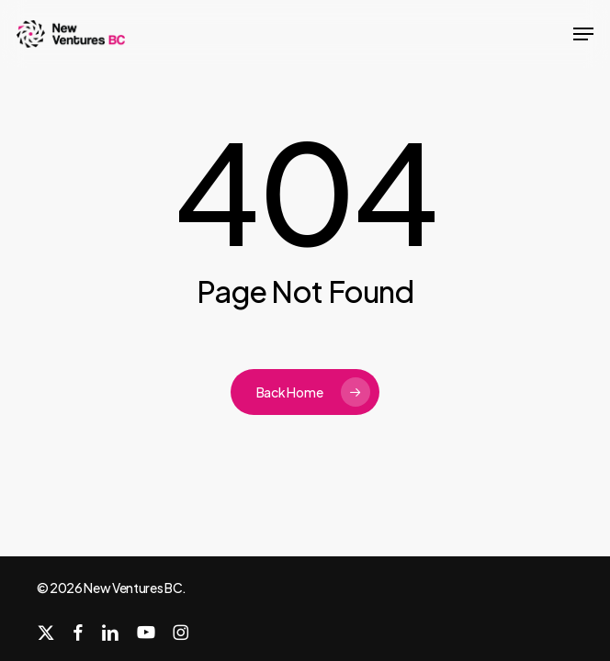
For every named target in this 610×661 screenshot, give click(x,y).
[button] (583, 34)
